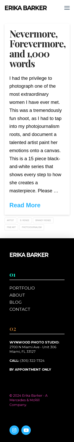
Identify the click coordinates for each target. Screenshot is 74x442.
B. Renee (24, 220)
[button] (67, 8)
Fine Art (11, 227)
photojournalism (32, 227)
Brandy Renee (43, 220)
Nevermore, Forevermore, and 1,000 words (37, 48)
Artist (10, 220)
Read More (25, 205)
